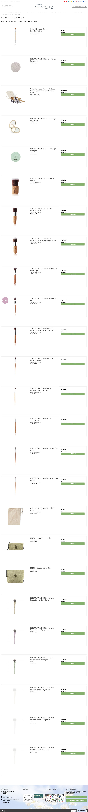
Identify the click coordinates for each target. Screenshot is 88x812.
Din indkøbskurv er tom (80, 6)
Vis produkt (73, 34)
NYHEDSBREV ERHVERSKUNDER (76, 800)
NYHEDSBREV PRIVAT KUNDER (76, 796)
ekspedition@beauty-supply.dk (12, 799)
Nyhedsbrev (81, 810)
